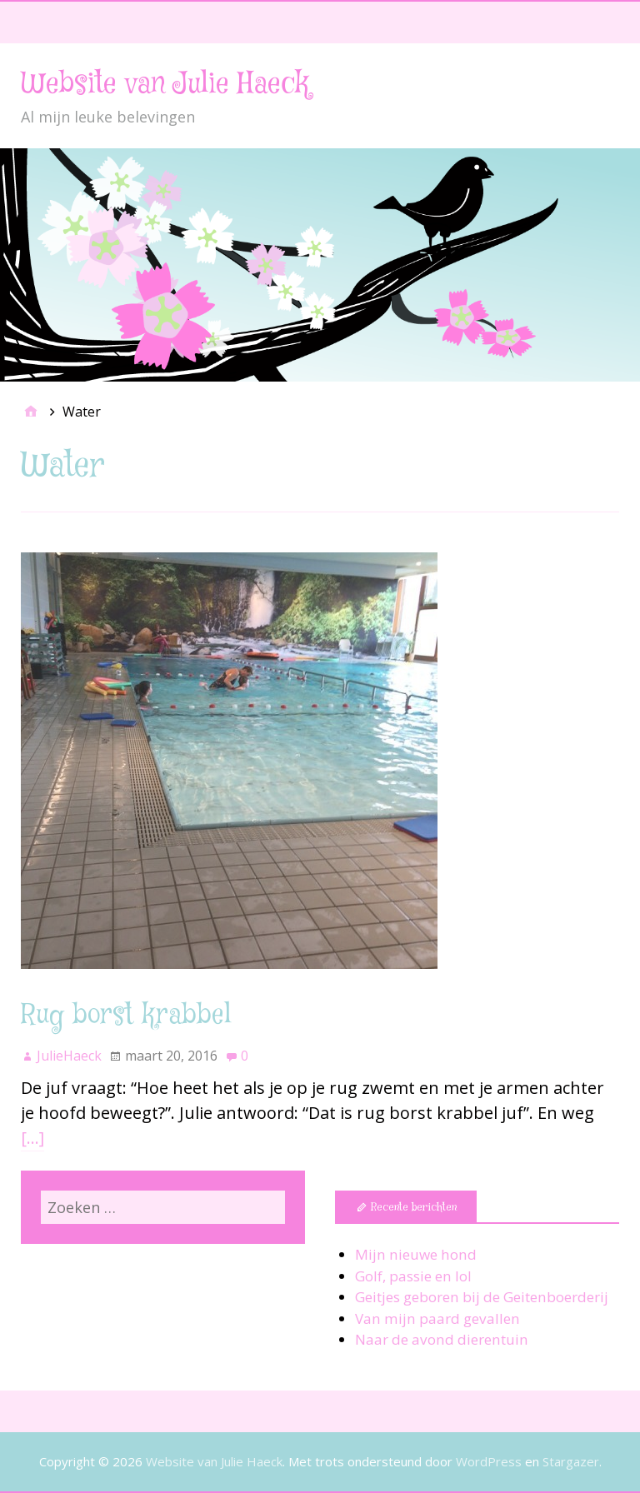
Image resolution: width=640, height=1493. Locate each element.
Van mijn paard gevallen (437, 1318)
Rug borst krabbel (126, 1015)
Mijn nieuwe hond (416, 1254)
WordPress (489, 1461)
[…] (32, 1137)
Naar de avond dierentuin (441, 1339)
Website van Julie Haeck (165, 84)
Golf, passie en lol (413, 1276)
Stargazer (570, 1461)
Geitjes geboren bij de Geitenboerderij (481, 1296)
